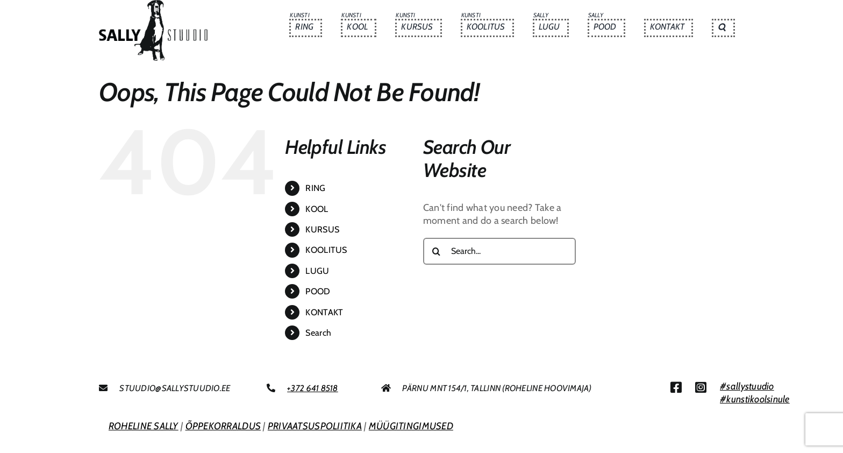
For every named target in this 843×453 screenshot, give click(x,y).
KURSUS (322, 229)
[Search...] (499, 251)
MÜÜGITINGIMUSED (411, 426)
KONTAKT (324, 312)
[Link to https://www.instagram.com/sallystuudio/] (700, 387)
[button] (723, 28)
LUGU (317, 271)
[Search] (436, 251)
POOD (317, 291)
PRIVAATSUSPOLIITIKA (315, 426)
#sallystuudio (747, 386)
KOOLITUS (326, 250)
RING (315, 188)
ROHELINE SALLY (143, 426)
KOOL (316, 209)
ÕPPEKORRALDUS (223, 426)
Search (318, 333)
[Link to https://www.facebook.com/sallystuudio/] (676, 387)
